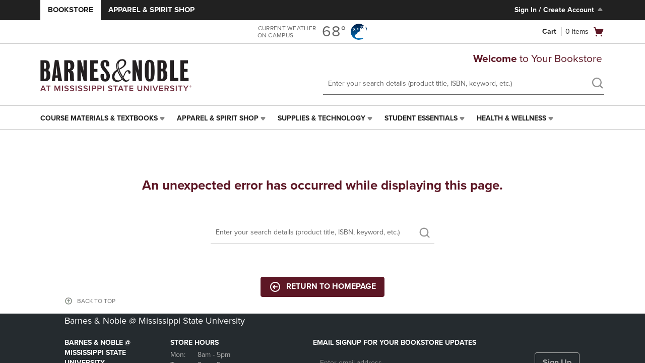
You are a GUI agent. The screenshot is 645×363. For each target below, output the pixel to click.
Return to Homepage (322, 287)
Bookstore (70, 9)
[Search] (322, 233)
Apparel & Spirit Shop (151, 9)
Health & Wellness (511, 118)
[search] (597, 84)
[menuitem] (103, 118)
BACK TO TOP (96, 301)
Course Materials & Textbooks (99, 118)
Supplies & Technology (321, 118)
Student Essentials (421, 118)
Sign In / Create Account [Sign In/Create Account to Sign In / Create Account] (559, 9)
